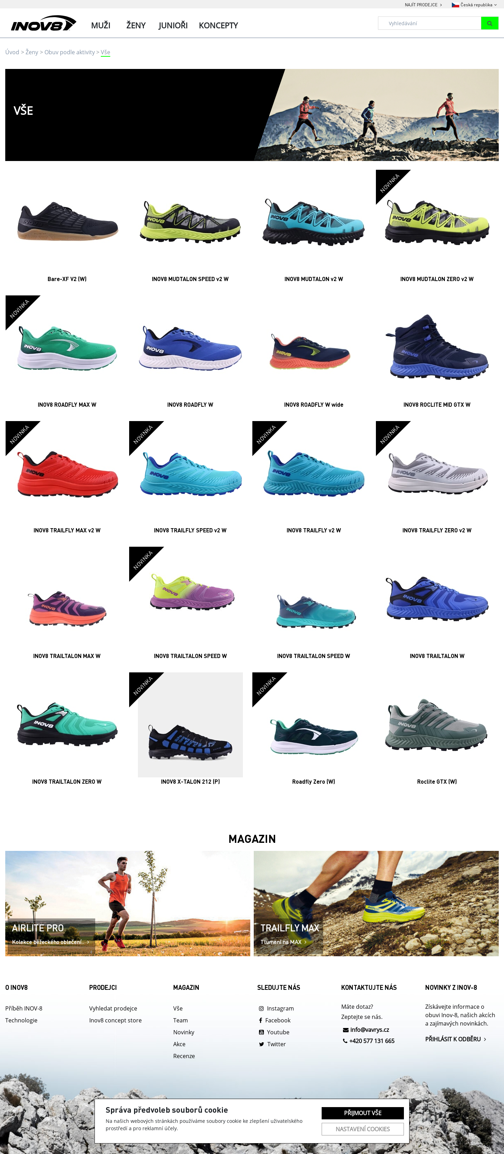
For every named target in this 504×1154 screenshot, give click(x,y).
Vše (105, 52)
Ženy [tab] (135, 25)
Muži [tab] (100, 25)
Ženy (32, 52)
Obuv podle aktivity (69, 52)
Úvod (12, 52)
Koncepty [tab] (218, 25)
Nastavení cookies (363, 1129)
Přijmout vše (363, 1113)
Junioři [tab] (173, 25)
